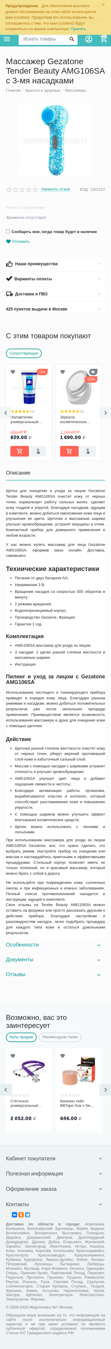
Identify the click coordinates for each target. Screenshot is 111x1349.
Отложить (18, 241)
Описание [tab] (54, 473)
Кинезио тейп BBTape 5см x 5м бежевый (75, 1103)
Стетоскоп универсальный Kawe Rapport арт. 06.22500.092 (26, 1103)
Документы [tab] (54, 960)
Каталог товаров (7, 39)
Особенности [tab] (54, 945)
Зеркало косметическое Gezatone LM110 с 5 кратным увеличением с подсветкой (78, 419)
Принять (78, 29)
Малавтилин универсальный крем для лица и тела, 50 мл (25, 419)
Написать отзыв (55, 189)
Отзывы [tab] (54, 974)
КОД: (84, 189)
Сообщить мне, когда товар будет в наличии (51, 231)
